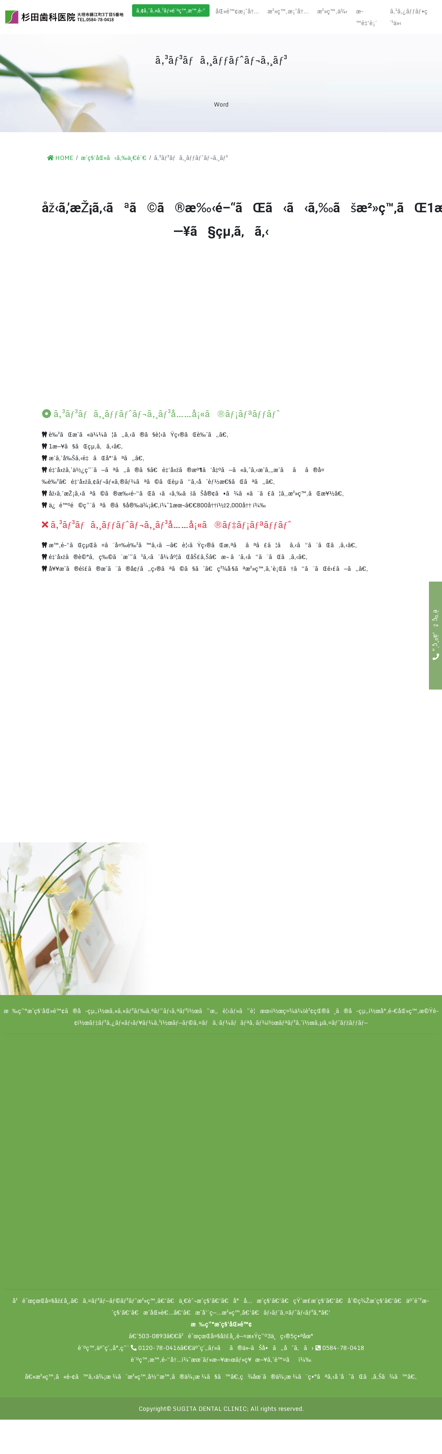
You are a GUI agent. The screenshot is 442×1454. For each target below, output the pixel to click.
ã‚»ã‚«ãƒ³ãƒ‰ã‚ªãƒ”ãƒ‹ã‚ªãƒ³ (148, 1011)
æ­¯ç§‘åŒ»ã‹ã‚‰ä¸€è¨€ (113, 158)
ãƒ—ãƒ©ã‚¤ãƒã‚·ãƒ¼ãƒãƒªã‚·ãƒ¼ (219, 1022)
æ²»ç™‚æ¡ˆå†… (288, 11)
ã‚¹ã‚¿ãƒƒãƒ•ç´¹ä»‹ (409, 17)
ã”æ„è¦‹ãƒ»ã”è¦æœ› (235, 1011)
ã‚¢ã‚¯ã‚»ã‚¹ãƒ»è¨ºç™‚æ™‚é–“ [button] (170, 10)
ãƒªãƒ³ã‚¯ (291, 1022)
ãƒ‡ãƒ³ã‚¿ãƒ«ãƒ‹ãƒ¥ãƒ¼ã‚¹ (125, 1022)
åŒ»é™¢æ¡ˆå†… (237, 11)
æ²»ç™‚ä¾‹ (332, 11)
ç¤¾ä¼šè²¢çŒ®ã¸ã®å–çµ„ (326, 1011)
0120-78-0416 (155, 1348)
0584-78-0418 (339, 1348)
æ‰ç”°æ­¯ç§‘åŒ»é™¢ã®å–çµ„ (51, 1011)
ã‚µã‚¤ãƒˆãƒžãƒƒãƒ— (341, 1022)
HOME (60, 158)
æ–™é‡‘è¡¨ (366, 17)
